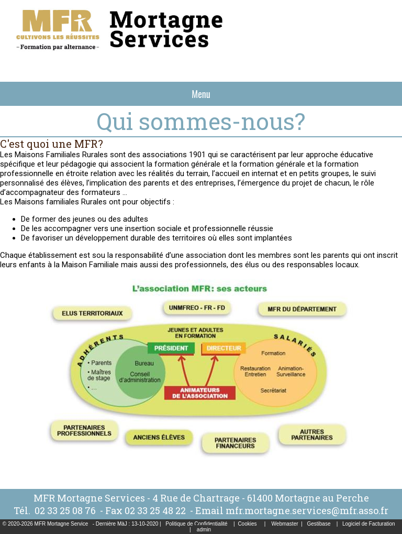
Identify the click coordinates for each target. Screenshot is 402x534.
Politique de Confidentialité (196, 524)
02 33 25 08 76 (66, 510)
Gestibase (318, 524)
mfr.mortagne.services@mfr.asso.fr (307, 510)
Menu (201, 94)
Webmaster (285, 524)
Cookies (247, 524)
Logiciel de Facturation (368, 524)
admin (204, 529)
